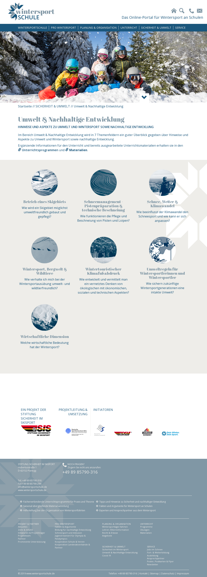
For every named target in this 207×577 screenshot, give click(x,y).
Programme (146, 526)
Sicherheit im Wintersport (115, 549)
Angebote (107, 535)
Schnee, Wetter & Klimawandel (162, 203)
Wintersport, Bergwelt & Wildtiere (45, 271)
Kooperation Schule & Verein (70, 541)
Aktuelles (22, 526)
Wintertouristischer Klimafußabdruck (103, 271)
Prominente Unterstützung (31, 541)
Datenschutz (167, 573)
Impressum (183, 573)
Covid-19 (106, 555)
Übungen (144, 529)
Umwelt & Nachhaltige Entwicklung (120, 552)
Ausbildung (152, 555)
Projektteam (24, 535)
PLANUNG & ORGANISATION (98, 27)
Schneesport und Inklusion (68, 532)
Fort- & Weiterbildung (158, 552)
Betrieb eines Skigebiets (44, 201)
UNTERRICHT (129, 27)
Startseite (25, 106)
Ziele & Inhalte (25, 529)
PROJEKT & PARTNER (28, 523)
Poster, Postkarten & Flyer (160, 561)
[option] (103, 67)
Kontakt (143, 573)
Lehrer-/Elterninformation (115, 529)
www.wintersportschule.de (32, 490)
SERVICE (180, 27)
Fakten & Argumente (65, 526)
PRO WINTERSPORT (63, 27)
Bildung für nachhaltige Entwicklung (73, 529)
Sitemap (154, 573)
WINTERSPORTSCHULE (32, 27)
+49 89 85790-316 (80, 472)
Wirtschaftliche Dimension (44, 336)
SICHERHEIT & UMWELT (156, 27)
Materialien (146, 532)
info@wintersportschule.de (32, 487)
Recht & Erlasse (110, 532)
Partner (22, 538)
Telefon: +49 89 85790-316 (123, 573)
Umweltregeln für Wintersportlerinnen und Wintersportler (162, 273)
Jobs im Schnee (155, 549)
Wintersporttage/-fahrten (115, 526)
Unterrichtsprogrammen (40, 150)
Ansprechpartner (155, 558)
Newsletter (152, 564)
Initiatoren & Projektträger (31, 532)
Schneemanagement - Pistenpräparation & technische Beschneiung (103, 206)
